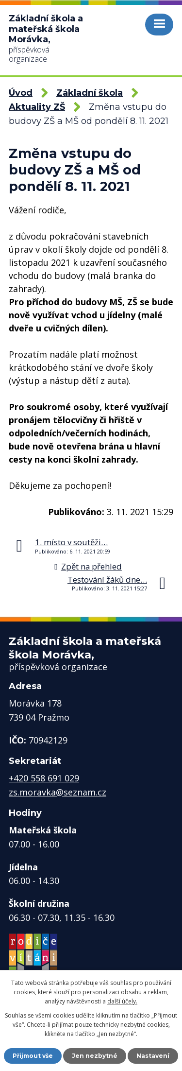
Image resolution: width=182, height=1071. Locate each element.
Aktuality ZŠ (37, 107)
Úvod (21, 92)
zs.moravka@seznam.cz (57, 792)
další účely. (122, 1001)
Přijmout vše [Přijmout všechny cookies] (33, 1055)
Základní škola (89, 92)
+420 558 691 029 (44, 778)
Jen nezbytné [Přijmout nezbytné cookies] (94, 1055)
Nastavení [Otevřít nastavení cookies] (152, 1055)
